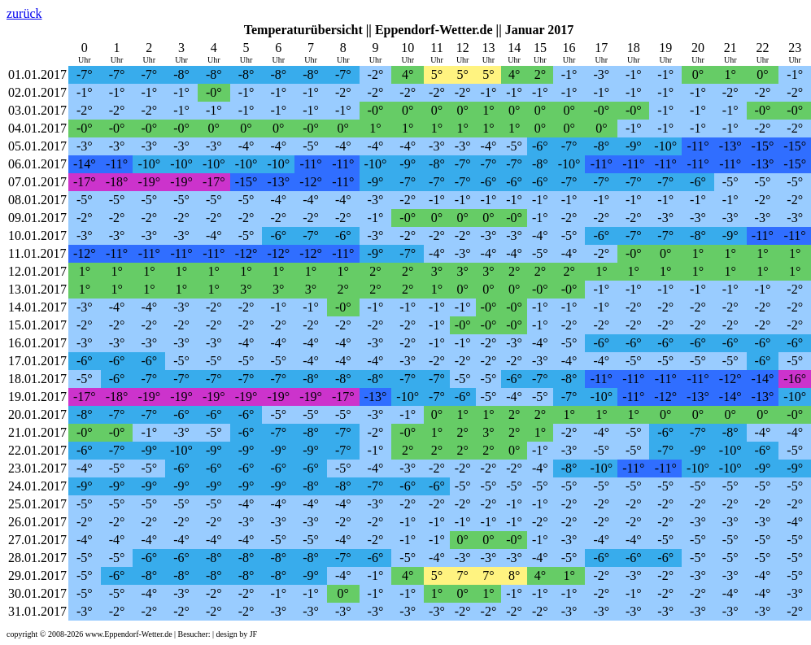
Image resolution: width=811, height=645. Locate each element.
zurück (24, 13)
